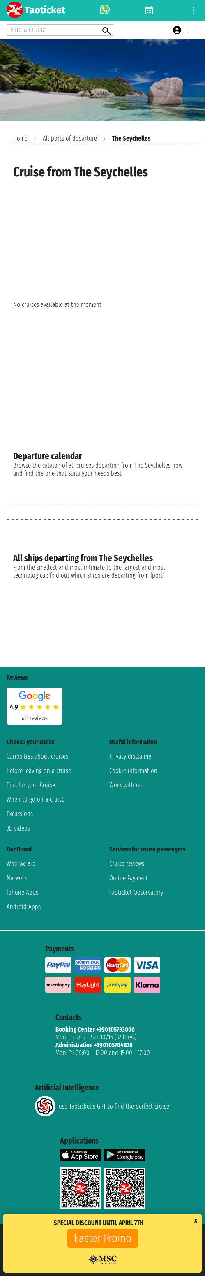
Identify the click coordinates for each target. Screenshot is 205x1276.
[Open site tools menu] (193, 10)
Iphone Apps (22, 892)
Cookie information (133, 771)
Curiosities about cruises (37, 756)
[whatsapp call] (105, 10)
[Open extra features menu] (60, 30)
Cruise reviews (126, 864)
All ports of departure (70, 138)
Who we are (21, 864)
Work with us (125, 785)
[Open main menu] (193, 30)
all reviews (35, 718)
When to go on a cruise (35, 799)
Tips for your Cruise (31, 785)
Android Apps (24, 907)
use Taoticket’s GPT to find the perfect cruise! (102, 1106)
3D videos (18, 828)
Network (17, 878)
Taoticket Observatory (136, 892)
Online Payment (128, 878)
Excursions (20, 814)
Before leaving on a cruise (39, 771)
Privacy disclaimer (131, 756)
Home (20, 138)
